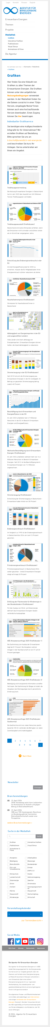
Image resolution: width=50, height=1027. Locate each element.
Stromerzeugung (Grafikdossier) (19, 495)
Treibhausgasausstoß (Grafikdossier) (21, 224)
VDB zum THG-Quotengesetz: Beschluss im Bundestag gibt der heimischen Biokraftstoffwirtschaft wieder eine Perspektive (26, 815)
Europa (30, 867)
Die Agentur (11, 54)
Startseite (27, 67)
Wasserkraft (32, 891)
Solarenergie (14, 880)
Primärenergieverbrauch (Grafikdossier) (22, 565)
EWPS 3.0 (31, 870)
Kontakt (16, 2)
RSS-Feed (12, 948)
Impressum (41, 948)
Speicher (31, 880)
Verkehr (12, 887)
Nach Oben (27, 756)
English (32, 2)
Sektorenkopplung (34, 877)
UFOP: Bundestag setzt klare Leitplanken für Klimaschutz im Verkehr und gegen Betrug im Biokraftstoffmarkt (26, 804)
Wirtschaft (31, 897)
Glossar (24, 2)
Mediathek (10, 35)
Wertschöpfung (33, 894)
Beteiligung (13, 861)
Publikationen (13, 44)
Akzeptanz (13, 858)
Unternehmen (34, 997)
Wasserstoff (14, 894)
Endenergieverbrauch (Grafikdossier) (21, 529)
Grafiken (11, 38)
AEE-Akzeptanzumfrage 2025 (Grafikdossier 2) (24, 680)
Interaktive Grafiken (15, 41)
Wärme (12, 891)
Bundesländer (32, 864)
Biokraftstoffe (14, 864)
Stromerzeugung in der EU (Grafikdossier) (23, 372)
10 (30, 745)
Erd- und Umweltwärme (15, 868)
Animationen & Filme (16, 49)
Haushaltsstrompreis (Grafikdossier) (20, 300)
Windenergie (14, 897)
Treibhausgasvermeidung (16, 188)
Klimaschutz (14, 874)
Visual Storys (13, 46)
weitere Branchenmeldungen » (19, 823)
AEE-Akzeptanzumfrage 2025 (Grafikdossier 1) (24, 641)
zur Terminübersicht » (32, 920)
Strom (12, 883)
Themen (9, 24)
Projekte (9, 29)
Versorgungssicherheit (35, 887)
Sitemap (20, 948)
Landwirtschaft (15, 877)
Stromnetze (32, 883)
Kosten (30, 874)
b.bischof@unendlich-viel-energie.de (24, 140)
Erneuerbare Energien (16, 19)
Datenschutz (30, 948)
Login (8, 2)
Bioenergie (31, 861)
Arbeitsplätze (32, 858)
